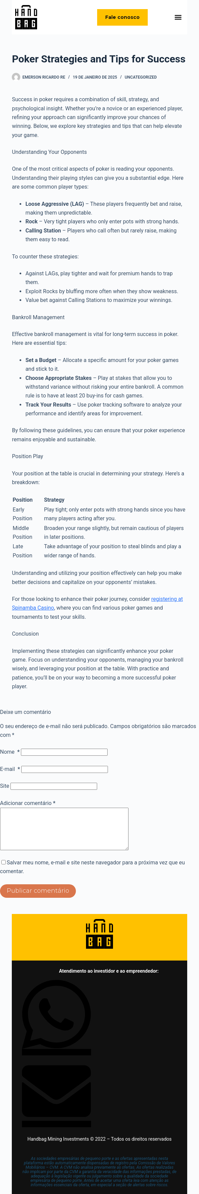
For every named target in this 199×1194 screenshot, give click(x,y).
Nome (10, 752)
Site (4, 786)
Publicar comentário (38, 899)
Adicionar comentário (27, 803)
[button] (178, 17)
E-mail (10, 769)
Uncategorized (141, 77)
